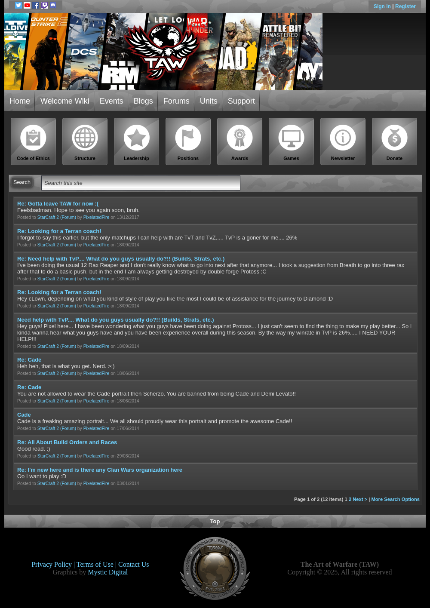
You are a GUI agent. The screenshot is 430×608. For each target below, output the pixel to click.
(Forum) (68, 217)
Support (241, 101)
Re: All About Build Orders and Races (67, 442)
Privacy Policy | (54, 564)
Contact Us (133, 564)
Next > (360, 499)
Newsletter (343, 142)
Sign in (383, 6)
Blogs (143, 101)
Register (405, 6)
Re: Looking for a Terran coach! (59, 231)
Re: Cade (29, 359)
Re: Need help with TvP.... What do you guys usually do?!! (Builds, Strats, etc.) (120, 258)
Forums (176, 101)
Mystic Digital (108, 572)
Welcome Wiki (64, 101)
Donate (395, 142)
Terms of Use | (97, 564)
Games (291, 142)
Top (215, 521)
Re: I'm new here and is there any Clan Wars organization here (99, 470)
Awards (240, 142)
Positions (188, 142)
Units (209, 101)
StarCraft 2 (48, 217)
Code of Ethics (33, 142)
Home (19, 101)
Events (111, 101)
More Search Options (395, 499)
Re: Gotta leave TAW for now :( (57, 203)
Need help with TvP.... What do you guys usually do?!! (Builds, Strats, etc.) (115, 319)
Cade (24, 414)
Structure (85, 142)
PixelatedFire (96, 217)
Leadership (137, 142)
